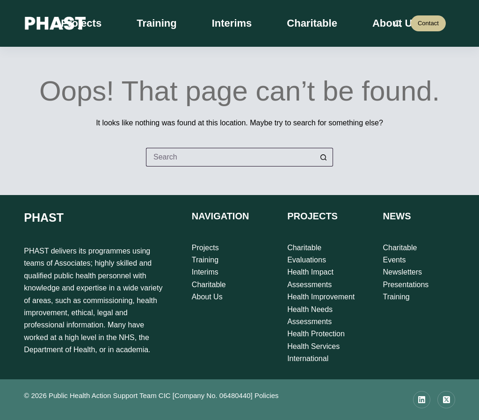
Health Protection (316, 334)
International (307, 358)
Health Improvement (321, 297)
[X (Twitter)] (446, 400)
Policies (266, 395)
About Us (207, 297)
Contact (428, 23)
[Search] (397, 23)
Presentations (405, 285)
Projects (81, 23)
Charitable (312, 23)
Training (157, 23)
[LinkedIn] (422, 400)
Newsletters (402, 272)
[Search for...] (230, 157)
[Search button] (323, 157)
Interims (232, 23)
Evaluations (306, 260)
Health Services (313, 346)
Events (394, 260)
